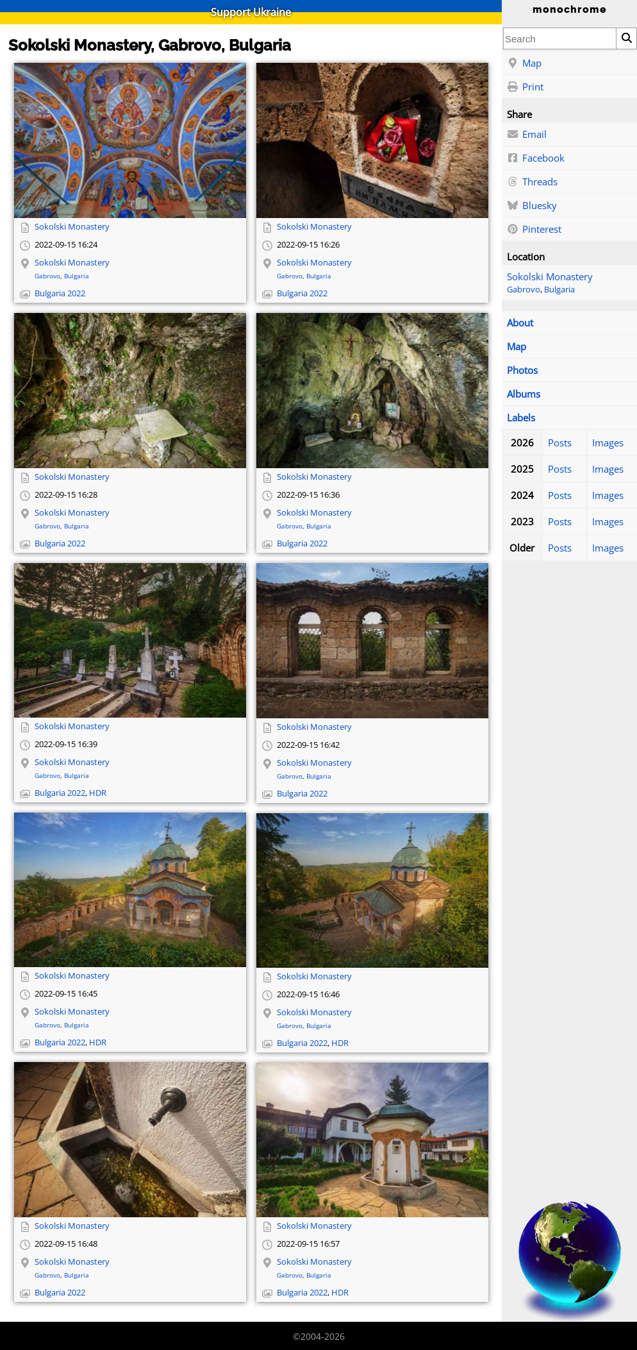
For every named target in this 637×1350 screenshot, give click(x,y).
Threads (532, 182)
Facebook (536, 158)
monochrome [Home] (570, 9)
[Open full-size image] (130, 140)
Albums (523, 393)
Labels (521, 417)
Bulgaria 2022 (60, 293)
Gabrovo (523, 289)
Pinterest (534, 230)
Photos (522, 370)
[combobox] (560, 38)
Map (524, 63)
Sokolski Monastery (550, 276)
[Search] (626, 38)
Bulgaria (559, 289)
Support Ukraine (251, 12)
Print (525, 87)
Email (527, 135)
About (520, 322)
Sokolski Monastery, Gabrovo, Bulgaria (149, 45)
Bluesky (532, 206)
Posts (560, 442)
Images (608, 442)
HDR (97, 793)
